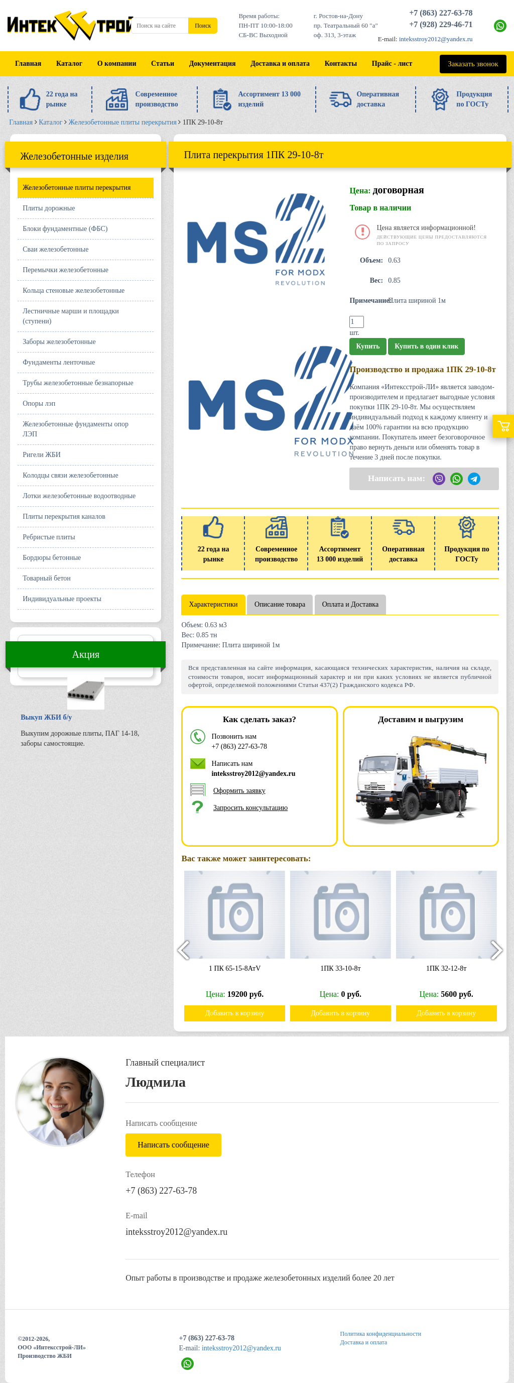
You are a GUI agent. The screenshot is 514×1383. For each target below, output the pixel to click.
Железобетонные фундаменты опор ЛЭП (75, 429)
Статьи (162, 63)
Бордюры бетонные (52, 557)
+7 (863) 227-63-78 (440, 13)
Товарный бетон (47, 578)
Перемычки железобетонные (65, 270)
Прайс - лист (392, 63)
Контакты (341, 63)
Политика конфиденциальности (381, 1333)
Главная (28, 63)
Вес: (376, 280)
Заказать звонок (473, 64)
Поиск (203, 25)
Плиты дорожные (49, 208)
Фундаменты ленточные (59, 362)
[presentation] (178, 950)
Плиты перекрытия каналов (64, 516)
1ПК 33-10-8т (345, 968)
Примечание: (367, 300)
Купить (367, 346)
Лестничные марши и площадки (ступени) (71, 316)
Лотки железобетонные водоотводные (79, 496)
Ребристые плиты (49, 537)
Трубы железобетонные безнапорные (78, 383)
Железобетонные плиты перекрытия (77, 187)
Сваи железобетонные (55, 249)
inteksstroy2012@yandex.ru (436, 39)
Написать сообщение (173, 1144)
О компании (117, 63)
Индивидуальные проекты (62, 599)
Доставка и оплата (280, 63)
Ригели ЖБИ (42, 454)
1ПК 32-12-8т (451, 968)
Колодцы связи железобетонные (70, 475)
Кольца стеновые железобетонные (73, 290)
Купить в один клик (426, 346)
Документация (212, 63)
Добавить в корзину (239, 1013)
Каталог (69, 63)
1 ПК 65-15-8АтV (239, 968)
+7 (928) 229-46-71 (440, 24)
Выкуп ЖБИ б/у (46, 717)
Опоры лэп (39, 403)
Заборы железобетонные (59, 341)
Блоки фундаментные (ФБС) (65, 229)
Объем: (371, 260)
